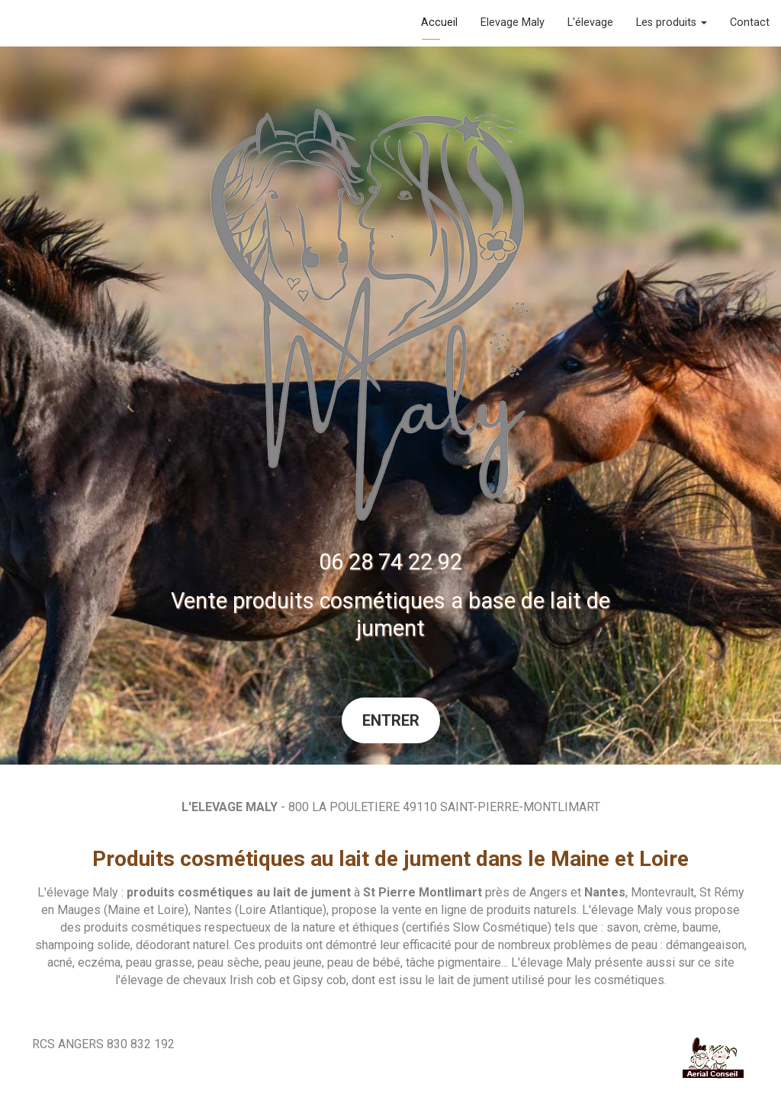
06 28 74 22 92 (390, 562)
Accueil (439, 22)
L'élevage (590, 22)
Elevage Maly (512, 22)
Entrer (390, 720)
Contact (750, 22)
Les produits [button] (671, 22)
